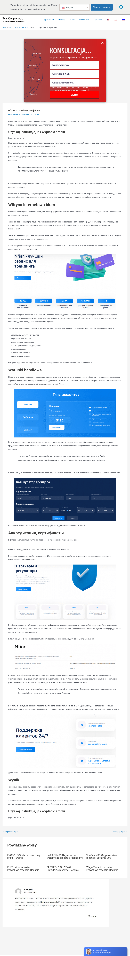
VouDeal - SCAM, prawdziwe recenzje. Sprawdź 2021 (102, 856)
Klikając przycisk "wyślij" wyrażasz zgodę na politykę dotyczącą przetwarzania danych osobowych (73, 88)
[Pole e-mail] (74, 74)
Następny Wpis (119, 832)
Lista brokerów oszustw (18, 114)
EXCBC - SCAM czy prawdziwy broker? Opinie (24, 856)
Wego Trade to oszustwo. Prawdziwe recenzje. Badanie (102, 871)
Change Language (102, 7)
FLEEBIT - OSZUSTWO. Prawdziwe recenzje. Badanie (63, 871)
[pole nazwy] (74, 65)
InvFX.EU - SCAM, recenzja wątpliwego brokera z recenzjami (62, 858)
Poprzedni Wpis (10, 832)
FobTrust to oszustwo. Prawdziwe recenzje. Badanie (23, 871)
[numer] (74, 83)
